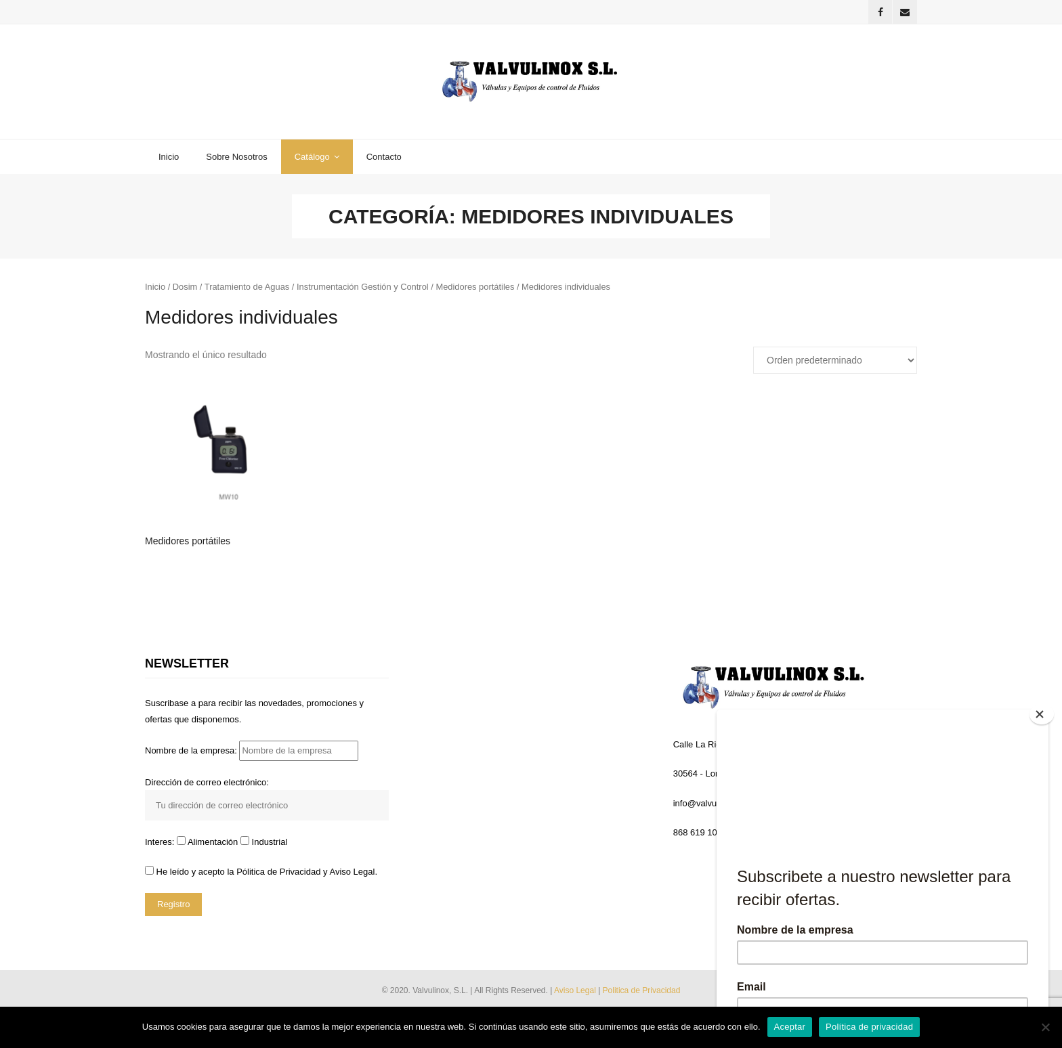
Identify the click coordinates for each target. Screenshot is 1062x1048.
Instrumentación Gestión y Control (363, 289)
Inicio (155, 289)
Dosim (185, 289)
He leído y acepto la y (261, 874)
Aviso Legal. (353, 874)
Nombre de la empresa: (251, 753)
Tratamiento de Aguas (247, 289)
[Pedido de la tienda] (835, 362)
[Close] (1043, 713)
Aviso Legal (576, 992)
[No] (1045, 1027)
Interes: (161, 844)
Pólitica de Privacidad (278, 874)
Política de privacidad (869, 1027)
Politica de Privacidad (642, 992)
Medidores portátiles (475, 289)
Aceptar (790, 1027)
